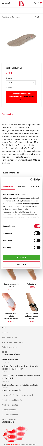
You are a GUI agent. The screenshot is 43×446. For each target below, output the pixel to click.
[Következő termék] (40, 17)
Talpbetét (16, 17)
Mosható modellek (10, 414)
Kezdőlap (6, 17)
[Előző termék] (35, 17)
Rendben (21, 258)
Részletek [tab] (22, 186)
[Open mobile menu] (6, 3)
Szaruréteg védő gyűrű (11, 285)
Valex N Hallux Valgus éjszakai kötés (31, 316)
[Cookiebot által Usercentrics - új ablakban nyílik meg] (30, 179)
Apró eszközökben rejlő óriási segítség (20, 385)
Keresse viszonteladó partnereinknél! (21, 96)
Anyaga (9, 78)
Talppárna (31, 284)
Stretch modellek (9, 409)
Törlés (9, 88)
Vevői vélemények (9, 337)
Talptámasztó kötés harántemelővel (11, 316)
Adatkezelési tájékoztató (12, 342)
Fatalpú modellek (9, 419)
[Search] (35, 3)
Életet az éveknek (10, 359)
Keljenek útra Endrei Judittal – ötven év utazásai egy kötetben (20, 367)
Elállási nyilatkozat (10, 347)
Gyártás (5, 332)
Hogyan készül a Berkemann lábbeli (17, 395)
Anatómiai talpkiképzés (12, 400)
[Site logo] (21, 3)
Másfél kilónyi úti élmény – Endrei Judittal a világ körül (21, 377)
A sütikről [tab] (35, 186)
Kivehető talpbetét (10, 405)
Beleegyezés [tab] (8, 186)
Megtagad (21, 264)
